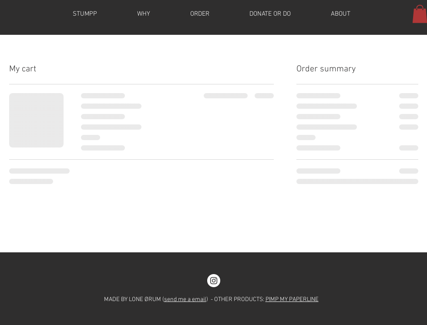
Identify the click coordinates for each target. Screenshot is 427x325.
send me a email (185, 299)
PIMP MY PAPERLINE (292, 299)
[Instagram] (213, 280)
